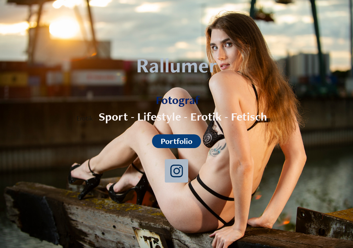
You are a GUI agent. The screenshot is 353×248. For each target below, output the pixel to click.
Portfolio (176, 141)
